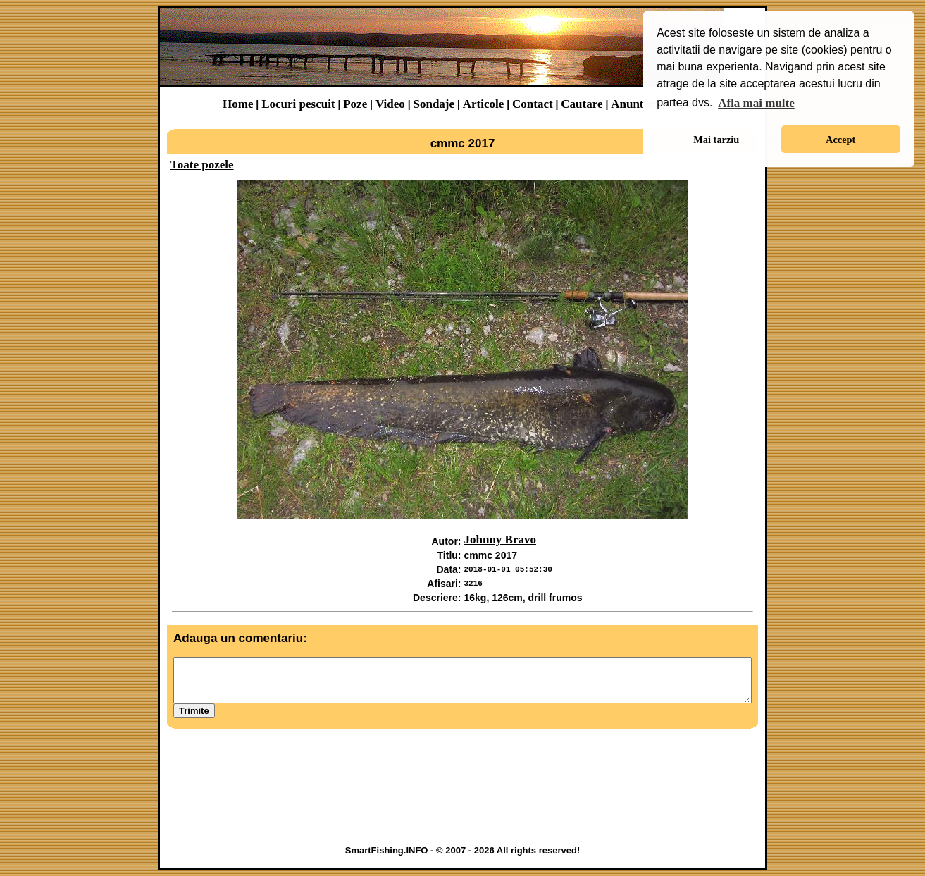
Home (238, 104)
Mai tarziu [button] (716, 139)
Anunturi (635, 104)
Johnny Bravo (500, 539)
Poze (355, 104)
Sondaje (433, 104)
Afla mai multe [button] (756, 103)
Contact (532, 104)
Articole (483, 104)
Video (390, 104)
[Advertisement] (462, 801)
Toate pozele (202, 164)
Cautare (581, 104)
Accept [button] (840, 139)
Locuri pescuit (298, 104)
